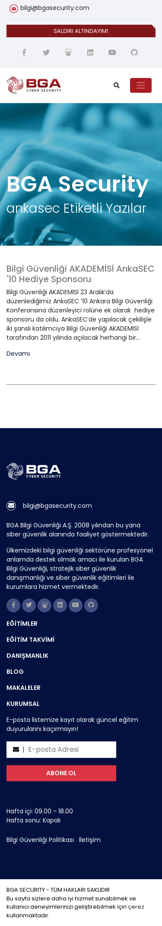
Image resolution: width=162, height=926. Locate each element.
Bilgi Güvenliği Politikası (40, 839)
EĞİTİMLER (22, 623)
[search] (117, 86)
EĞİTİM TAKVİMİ (30, 639)
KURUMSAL (23, 703)
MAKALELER (23, 687)
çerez (136, 907)
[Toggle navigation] (141, 85)
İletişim (90, 839)
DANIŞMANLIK (27, 655)
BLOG (15, 671)
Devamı (18, 353)
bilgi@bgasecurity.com (54, 7)
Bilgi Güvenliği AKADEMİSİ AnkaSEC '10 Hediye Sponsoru (80, 274)
